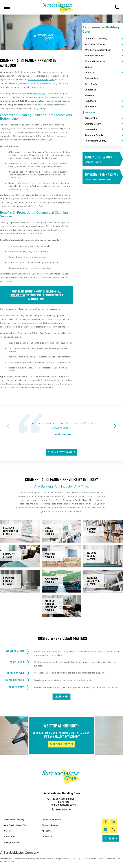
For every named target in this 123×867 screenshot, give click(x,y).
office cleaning (38, 93)
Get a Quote (10, 837)
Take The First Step (61, 744)
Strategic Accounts (50, 825)
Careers (7, 831)
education (26, 87)
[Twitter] (113, 829)
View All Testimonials (61, 452)
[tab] (122, 39)
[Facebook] (105, 822)
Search (111, 838)
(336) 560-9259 (61, 809)
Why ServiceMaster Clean (16, 825)
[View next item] (114, 426)
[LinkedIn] (113, 822)
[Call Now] (117, 7)
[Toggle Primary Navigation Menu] (7, 7)
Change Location (12, 842)
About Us (46, 831)
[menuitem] (103, 39)
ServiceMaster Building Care (41, 79)
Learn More (62, 696)
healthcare (63, 83)
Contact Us (47, 837)
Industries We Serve (51, 819)
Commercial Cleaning (14, 819)
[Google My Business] (105, 829)
